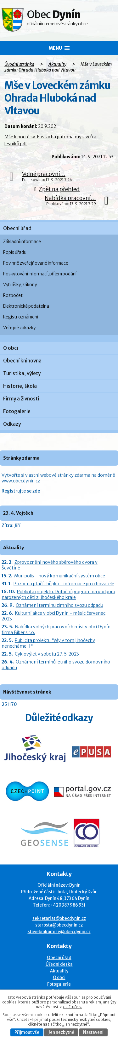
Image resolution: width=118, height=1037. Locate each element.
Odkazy (12, 424)
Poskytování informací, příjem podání (39, 274)
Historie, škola (20, 386)
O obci (10, 348)
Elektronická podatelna (26, 306)
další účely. (72, 1006)
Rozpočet (13, 295)
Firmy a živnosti (21, 399)
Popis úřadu (14, 252)
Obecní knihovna (22, 361)
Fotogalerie (17, 411)
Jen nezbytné (61, 1032)
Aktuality (57, 64)
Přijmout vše (26, 1032)
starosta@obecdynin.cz (59, 925)
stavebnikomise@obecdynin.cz (59, 931)
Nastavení (93, 1032)
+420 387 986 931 (68, 905)
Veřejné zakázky (19, 327)
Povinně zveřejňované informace (35, 263)
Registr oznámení (20, 317)
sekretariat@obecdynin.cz (59, 918)
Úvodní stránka (19, 64)
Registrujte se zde (21, 491)
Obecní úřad (17, 228)
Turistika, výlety (22, 373)
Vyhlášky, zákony (20, 284)
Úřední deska (59, 964)
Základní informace (22, 241)
